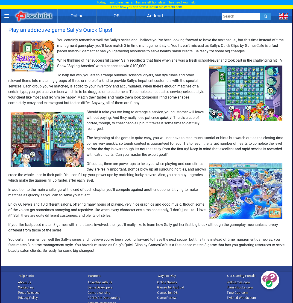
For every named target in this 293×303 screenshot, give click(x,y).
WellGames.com (238, 282)
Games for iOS (167, 292)
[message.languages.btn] (283, 16)
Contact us (26, 287)
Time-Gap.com (237, 292)
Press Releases (28, 292)
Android (155, 15)
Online (77, 15)
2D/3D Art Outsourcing (104, 298)
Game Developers (100, 287)
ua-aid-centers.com (168, 7)
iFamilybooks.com (240, 287)
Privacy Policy (28, 298)
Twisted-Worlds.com (241, 298)
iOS (116, 15)
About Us (24, 282)
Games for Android (170, 287)
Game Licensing (99, 292)
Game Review (166, 298)
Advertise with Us (100, 282)
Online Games (167, 282)
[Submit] (265, 16)
